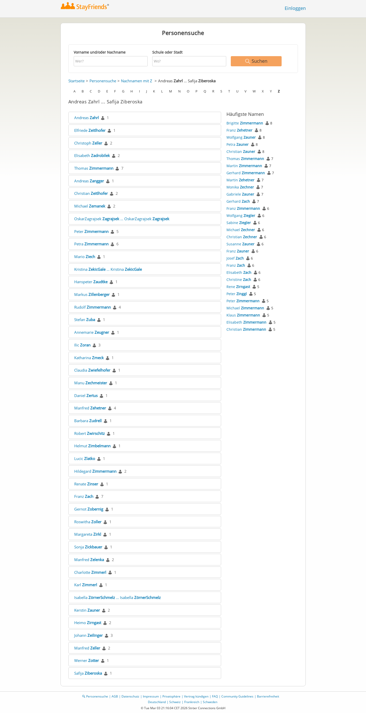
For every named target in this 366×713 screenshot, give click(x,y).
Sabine (238, 222)
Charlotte (90, 572)
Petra (91, 243)
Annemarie (91, 332)
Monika (240, 187)
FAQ (215, 696)
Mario (84, 256)
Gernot (88, 509)
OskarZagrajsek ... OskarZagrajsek (121, 218)
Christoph (88, 143)
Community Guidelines (237, 696)
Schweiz (175, 702)
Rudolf (92, 307)
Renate (86, 483)
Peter (91, 231)
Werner (86, 660)
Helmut (92, 445)
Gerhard (245, 172)
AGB (115, 696)
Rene (238, 286)
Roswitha (87, 521)
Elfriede (89, 130)
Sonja (88, 546)
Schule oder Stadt (167, 52)
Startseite (76, 80)
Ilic (82, 344)
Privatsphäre (171, 696)
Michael (89, 206)
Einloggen (295, 8)
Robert (89, 433)
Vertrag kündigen (196, 696)
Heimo (87, 622)
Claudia (92, 370)
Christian (91, 193)
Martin (244, 165)
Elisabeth (92, 155)
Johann (88, 635)
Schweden (210, 702)
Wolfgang (241, 137)
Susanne (240, 244)
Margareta (87, 534)
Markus (92, 294)
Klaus (243, 315)
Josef (235, 258)
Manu (90, 382)
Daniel (86, 395)
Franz (83, 496)
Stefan (84, 319)
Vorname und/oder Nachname (100, 52)
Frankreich (191, 702)
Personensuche (102, 80)
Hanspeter (91, 281)
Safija (88, 673)
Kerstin (87, 610)
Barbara (88, 420)
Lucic (84, 458)
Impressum (151, 696)
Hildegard (95, 471)
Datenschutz (130, 696)
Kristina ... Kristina (108, 269)
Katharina (89, 357)
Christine (238, 279)
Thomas (93, 168)
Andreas (86, 117)
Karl (85, 584)
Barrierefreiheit (268, 696)
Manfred (90, 407)
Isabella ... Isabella (117, 597)
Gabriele (240, 194)
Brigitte (244, 123)
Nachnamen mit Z (136, 80)
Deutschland (157, 702)
